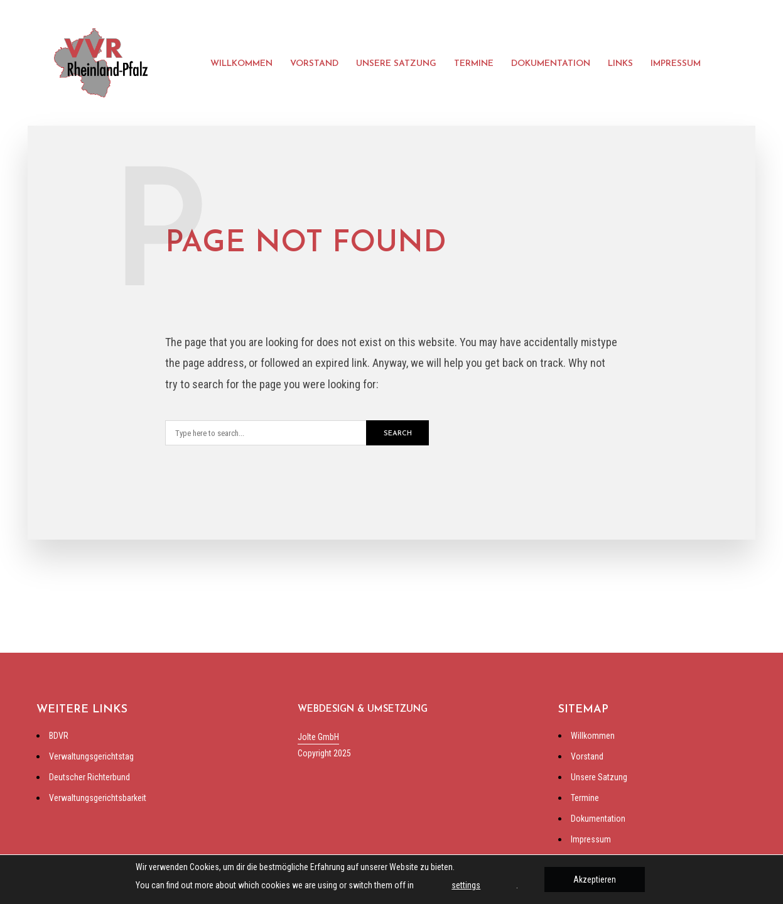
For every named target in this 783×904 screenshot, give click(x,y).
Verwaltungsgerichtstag (91, 756)
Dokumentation (550, 63)
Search (398, 433)
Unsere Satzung (396, 63)
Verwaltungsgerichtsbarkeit (97, 798)
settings (465, 885)
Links (620, 63)
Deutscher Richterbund (89, 777)
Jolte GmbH (318, 737)
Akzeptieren (594, 879)
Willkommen (241, 63)
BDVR (58, 736)
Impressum (676, 63)
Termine (474, 63)
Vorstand (314, 63)
